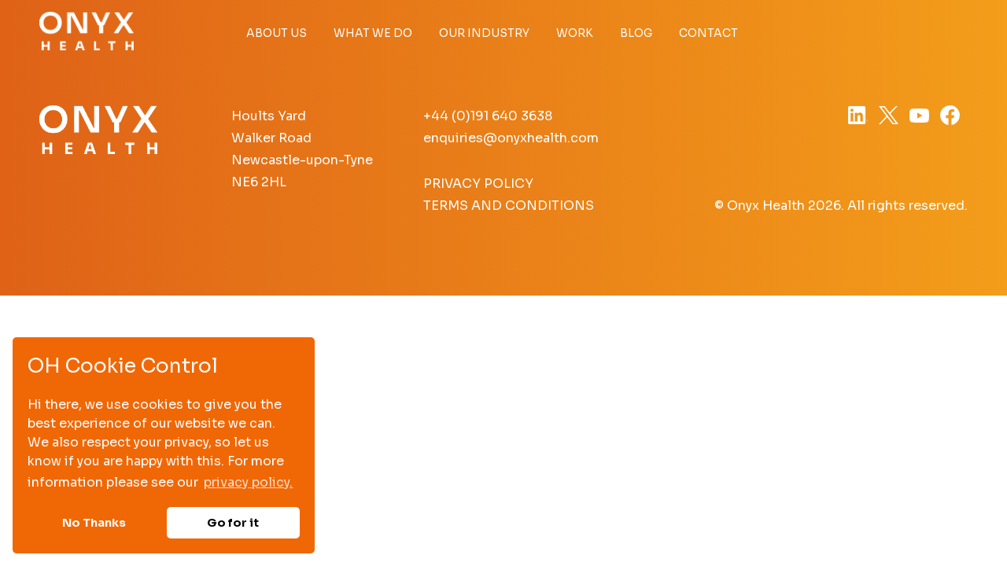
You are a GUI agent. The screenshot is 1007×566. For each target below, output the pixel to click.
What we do (373, 33)
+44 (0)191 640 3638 (487, 116)
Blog (636, 33)
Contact (708, 33)
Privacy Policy (478, 183)
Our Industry (484, 33)
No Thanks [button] (94, 523)
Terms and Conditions (508, 205)
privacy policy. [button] (248, 482)
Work (574, 33)
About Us (276, 33)
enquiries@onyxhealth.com (511, 138)
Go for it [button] (233, 523)
